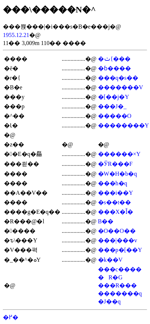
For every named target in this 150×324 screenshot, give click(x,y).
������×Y (119, 154)
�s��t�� (114, 202)
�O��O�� (117, 231)
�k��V (110, 260)
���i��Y (115, 193)
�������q (120, 293)
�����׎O (115, 116)
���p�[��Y (120, 250)
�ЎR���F (115, 164)
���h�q (112, 183)
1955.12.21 (16, 35)
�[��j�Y (113, 97)
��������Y (123, 125)
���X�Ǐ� (116, 212)
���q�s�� (118, 78)
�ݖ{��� (114, 59)
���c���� (120, 269)
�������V (120, 87)
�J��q (109, 301)
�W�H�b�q (117, 174)
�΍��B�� (106, 221)
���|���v (117, 240)
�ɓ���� (114, 68)
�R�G (110, 277)
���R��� (117, 285)
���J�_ (112, 106)
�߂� (10, 317)
